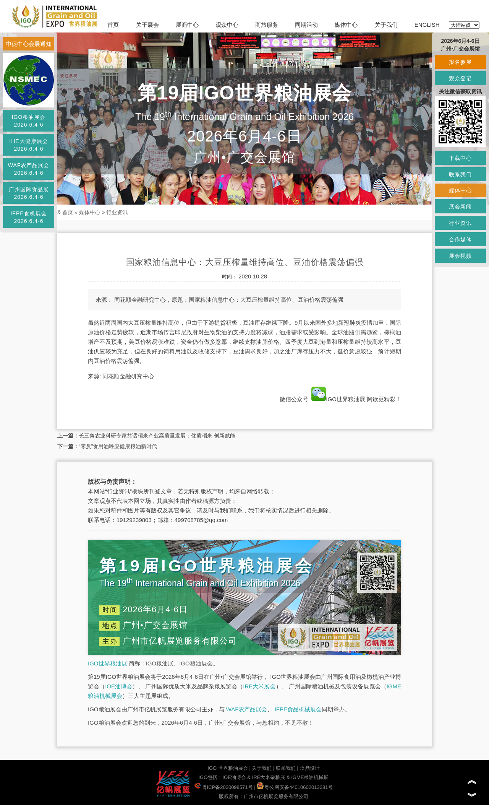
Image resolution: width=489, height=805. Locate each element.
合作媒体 (460, 239)
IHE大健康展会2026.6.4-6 (28, 145)
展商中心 (187, 24)
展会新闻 (460, 206)
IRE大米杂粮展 (268, 777)
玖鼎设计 (310, 768)
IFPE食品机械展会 (298, 709)
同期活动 (306, 24)
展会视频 (460, 256)
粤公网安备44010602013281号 (295, 787)
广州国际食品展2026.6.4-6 (29, 193)
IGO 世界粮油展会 (227, 768)
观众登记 (460, 78)
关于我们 (386, 24)
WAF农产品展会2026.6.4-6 (29, 169)
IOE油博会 (118, 686)
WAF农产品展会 (246, 709)
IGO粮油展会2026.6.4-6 (29, 121)
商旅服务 (266, 24)
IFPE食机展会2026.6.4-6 (28, 217)
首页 (113, 24)
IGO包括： (210, 777)
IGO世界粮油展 (338, 399)
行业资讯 (117, 212)
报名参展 (460, 62)
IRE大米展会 (259, 686)
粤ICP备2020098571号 (223, 787)
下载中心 (460, 158)
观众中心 (226, 24)
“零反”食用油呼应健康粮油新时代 (118, 446)
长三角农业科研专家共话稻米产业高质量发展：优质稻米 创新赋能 (157, 436)
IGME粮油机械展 (310, 777)
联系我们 (286, 768)
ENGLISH (427, 24)
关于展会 (147, 24)
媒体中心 (346, 24)
